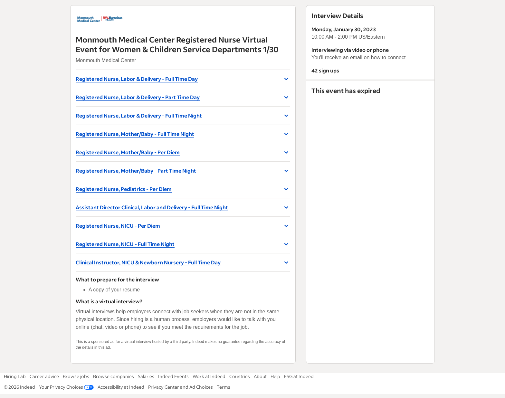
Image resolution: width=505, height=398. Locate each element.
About (260, 376)
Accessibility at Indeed (121, 387)
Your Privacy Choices (66, 387)
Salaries (146, 376)
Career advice (44, 376)
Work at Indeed (209, 376)
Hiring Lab (15, 376)
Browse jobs (76, 376)
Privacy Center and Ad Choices (180, 387)
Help (275, 376)
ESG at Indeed (299, 376)
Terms (223, 387)
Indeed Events (173, 376)
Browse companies (113, 376)
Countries (239, 376)
